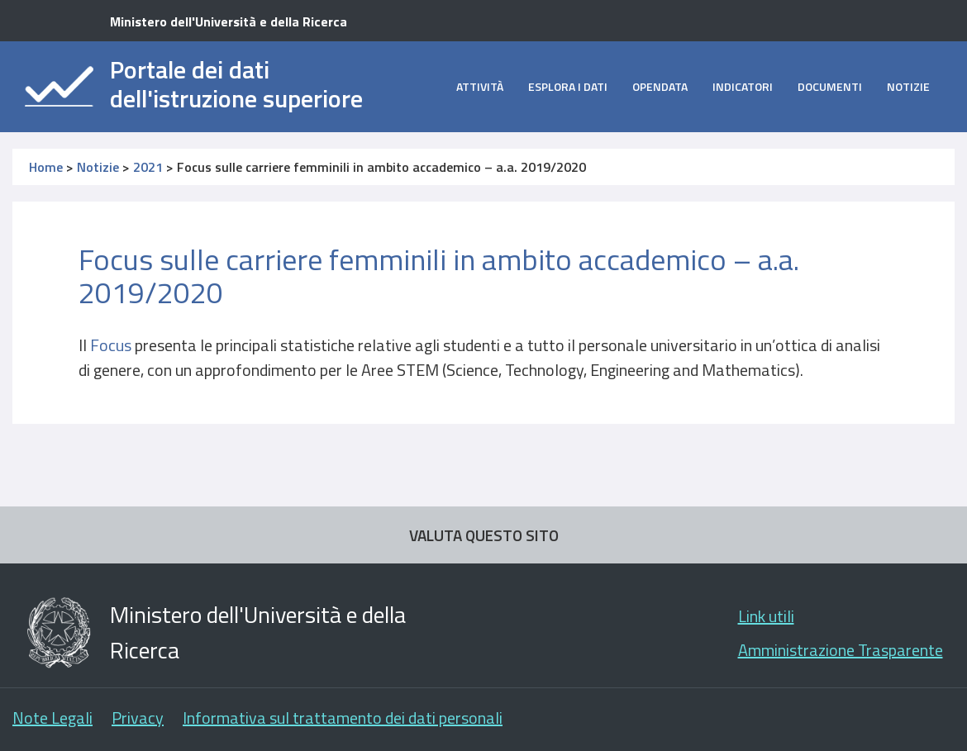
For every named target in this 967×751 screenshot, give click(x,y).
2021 (148, 167)
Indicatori (742, 86)
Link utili (766, 616)
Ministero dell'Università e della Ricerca (228, 21)
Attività (479, 86)
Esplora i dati (567, 86)
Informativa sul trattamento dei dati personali (343, 717)
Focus (110, 345)
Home (46, 167)
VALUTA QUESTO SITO (484, 535)
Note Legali (52, 717)
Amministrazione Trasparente (840, 650)
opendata (660, 86)
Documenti (830, 86)
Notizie (908, 86)
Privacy (138, 717)
